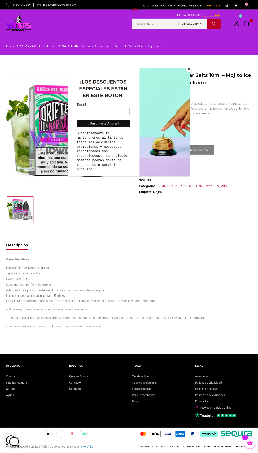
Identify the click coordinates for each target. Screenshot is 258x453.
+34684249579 (20, 4)
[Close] (189, 69)
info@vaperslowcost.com (59, 4)
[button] (247, 24)
